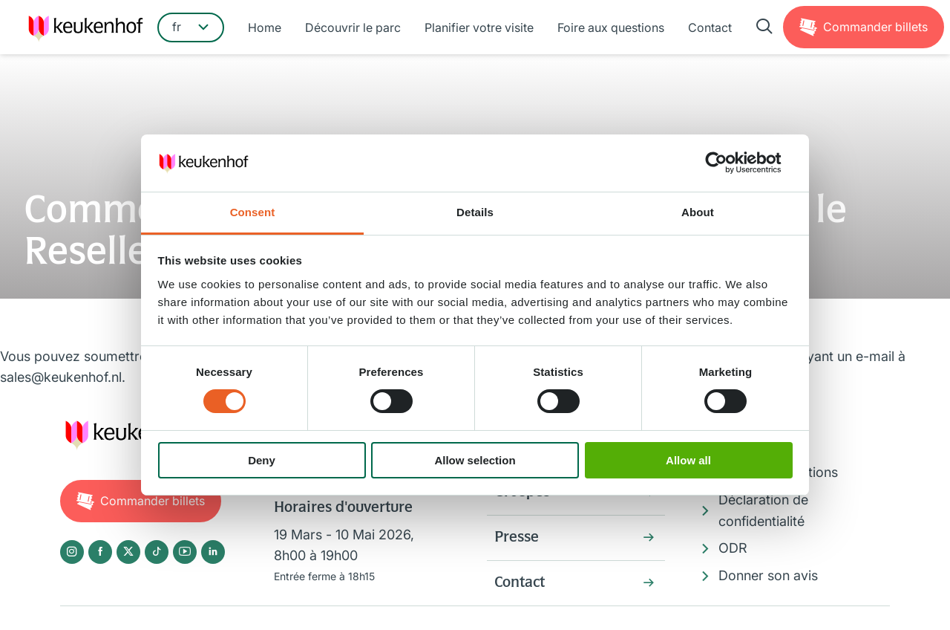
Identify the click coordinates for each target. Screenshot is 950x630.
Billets (875, 26)
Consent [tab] (252, 212)
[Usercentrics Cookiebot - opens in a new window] (728, 163)
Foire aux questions (610, 27)
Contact (710, 27)
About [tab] (697, 212)
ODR (732, 548)
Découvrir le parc (353, 27)
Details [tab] (475, 212)
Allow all (688, 460)
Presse (516, 537)
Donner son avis (768, 575)
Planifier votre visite (479, 27)
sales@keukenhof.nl (61, 377)
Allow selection (474, 460)
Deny (261, 460)
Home (264, 27)
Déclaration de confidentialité (763, 510)
